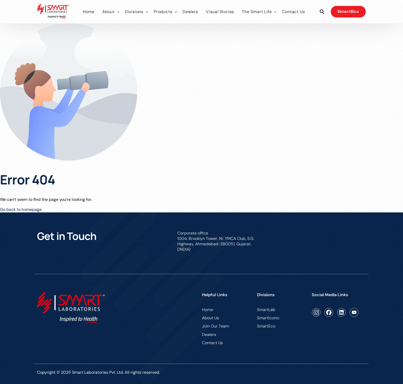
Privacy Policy (353, 373)
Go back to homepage (21, 209)
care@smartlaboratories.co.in (338, 233)
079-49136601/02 (282, 233)
